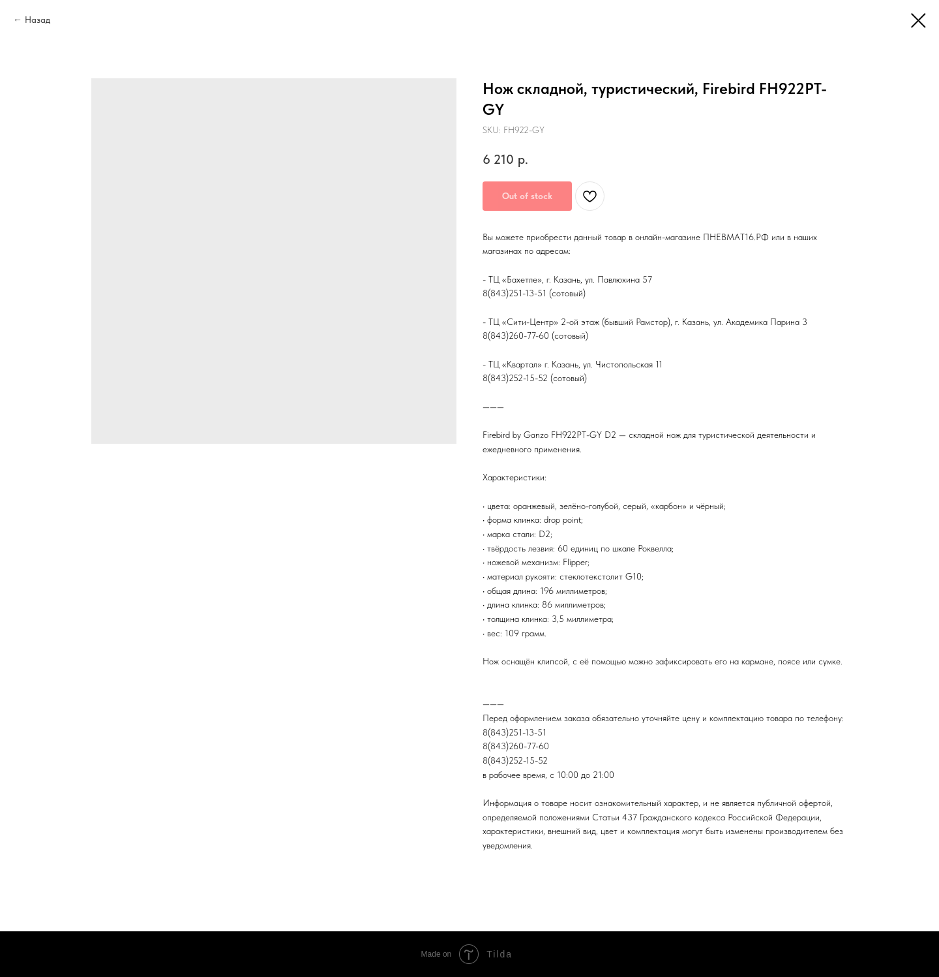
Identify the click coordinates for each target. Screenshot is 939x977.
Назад (37, 19)
